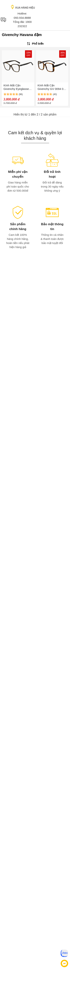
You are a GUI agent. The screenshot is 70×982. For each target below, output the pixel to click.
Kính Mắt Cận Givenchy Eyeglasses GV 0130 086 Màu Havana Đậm (17, 87)
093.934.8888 (22, 17)
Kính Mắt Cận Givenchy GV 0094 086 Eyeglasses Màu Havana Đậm (52, 87)
